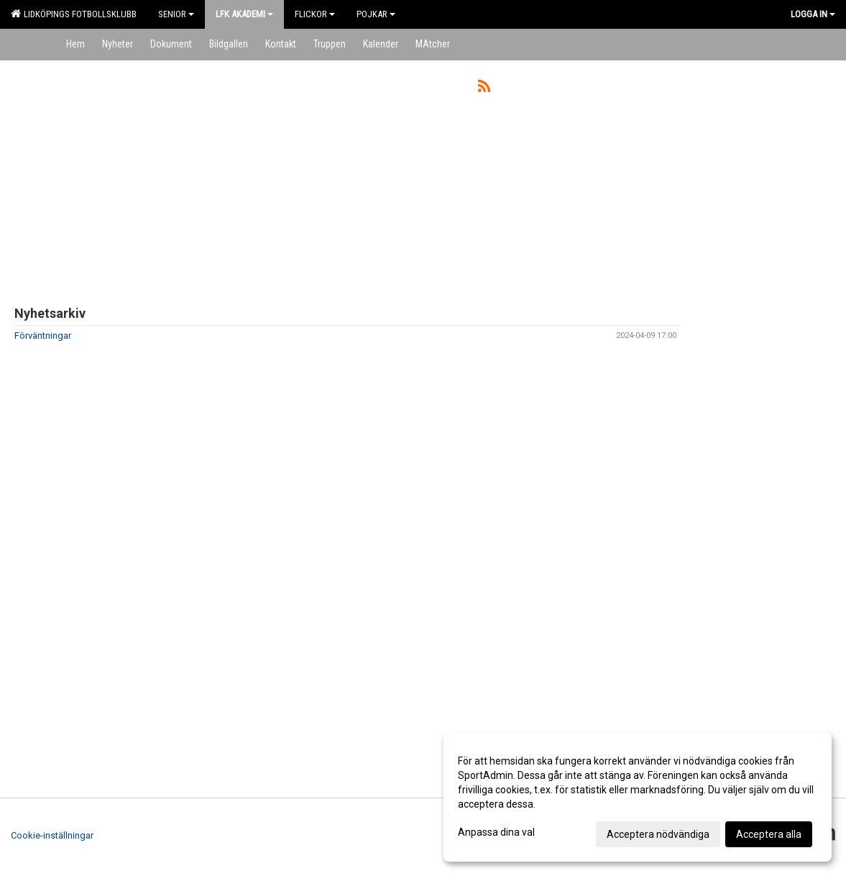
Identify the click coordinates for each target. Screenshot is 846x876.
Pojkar (376, 14)
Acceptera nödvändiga (658, 834)
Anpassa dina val (496, 832)
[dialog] (637, 797)
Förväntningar (42, 335)
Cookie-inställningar (52, 835)
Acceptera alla (768, 834)
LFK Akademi (244, 14)
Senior (176, 14)
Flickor (315, 14)
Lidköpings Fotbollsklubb (74, 13)
